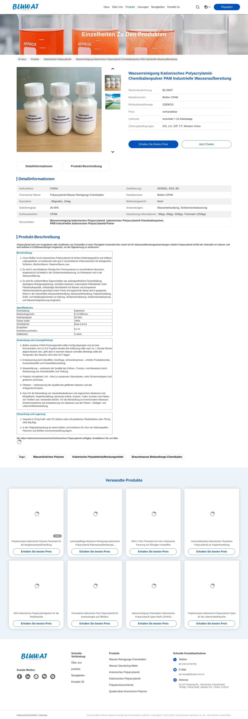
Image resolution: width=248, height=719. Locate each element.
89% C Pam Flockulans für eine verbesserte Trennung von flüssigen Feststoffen (153, 543)
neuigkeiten (158, 7)
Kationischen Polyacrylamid (57, 59)
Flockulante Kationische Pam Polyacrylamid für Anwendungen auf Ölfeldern (94, 615)
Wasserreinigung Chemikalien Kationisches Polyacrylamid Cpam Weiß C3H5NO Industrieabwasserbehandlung (153, 615)
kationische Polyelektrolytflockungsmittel (97, 456)
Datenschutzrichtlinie (27, 715)
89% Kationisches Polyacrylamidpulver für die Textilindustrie (36, 615)
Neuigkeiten (78, 675)
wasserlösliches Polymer (48, 456)
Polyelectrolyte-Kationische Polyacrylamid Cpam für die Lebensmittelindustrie (212, 615)
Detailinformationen (38, 166)
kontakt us (173, 7)
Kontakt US (77, 681)
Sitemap (43, 715)
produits (130, 7)
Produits (35, 59)
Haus (106, 7)
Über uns (117, 7)
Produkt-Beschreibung (86, 166)
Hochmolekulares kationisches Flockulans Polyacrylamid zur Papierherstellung (211, 543)
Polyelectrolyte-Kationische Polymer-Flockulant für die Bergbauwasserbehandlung (36, 543)
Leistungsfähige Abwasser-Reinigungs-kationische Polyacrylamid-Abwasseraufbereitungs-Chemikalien (95, 543)
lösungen (143, 7)
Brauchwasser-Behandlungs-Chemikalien (157, 456)
